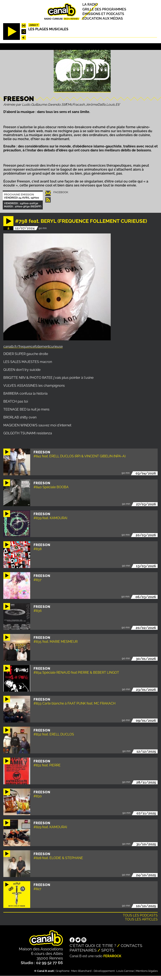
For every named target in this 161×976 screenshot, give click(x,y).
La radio (90, 5)
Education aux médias (102, 18)
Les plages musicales (48, 29)
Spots (107, 950)
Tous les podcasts (140, 915)
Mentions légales (147, 970)
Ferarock (112, 956)
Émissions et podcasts (103, 14)
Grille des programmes (104, 9)
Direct (33, 25)
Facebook (60, 192)
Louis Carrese (125, 970)
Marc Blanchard (81, 970)
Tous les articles (141, 919)
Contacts (131, 945)
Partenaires (83, 950)
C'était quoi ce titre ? (93, 945)
